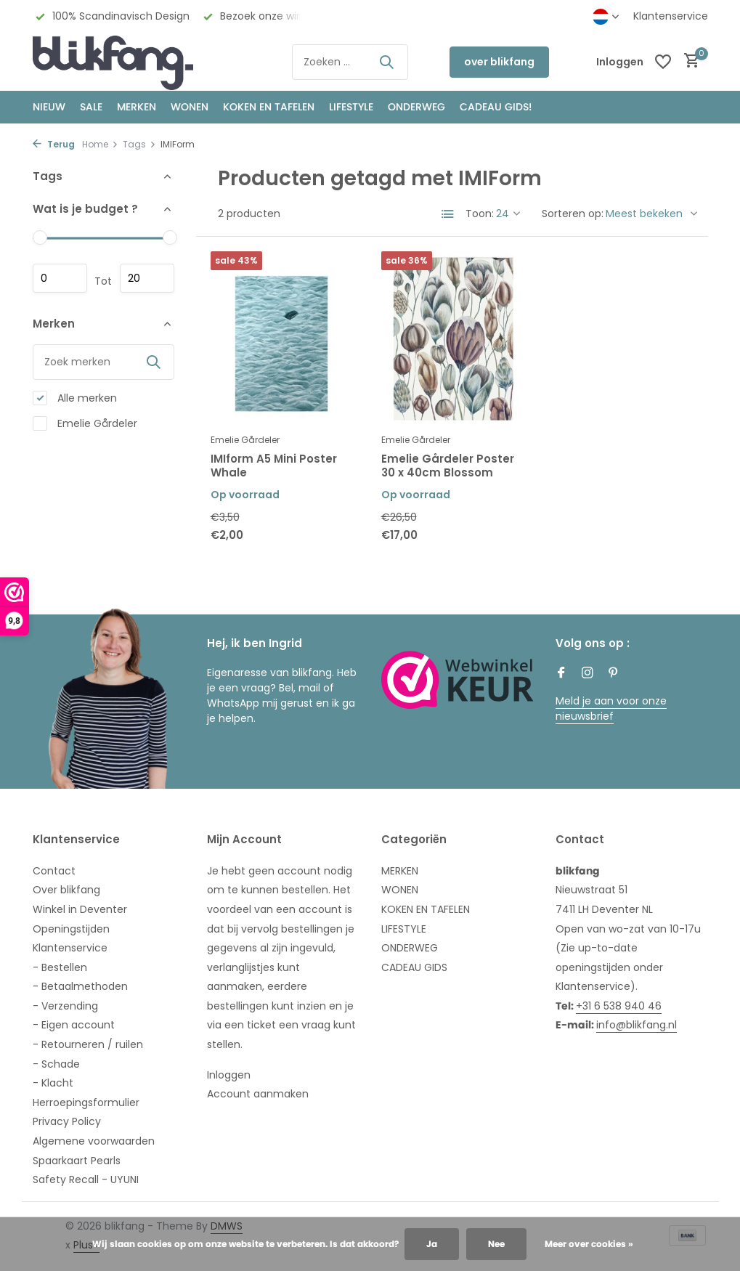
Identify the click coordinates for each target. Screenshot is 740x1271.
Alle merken (75, 398)
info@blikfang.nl (636, 1025)
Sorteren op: (572, 213)
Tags (139, 144)
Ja (431, 1244)
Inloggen (229, 1075)
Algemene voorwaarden (94, 1141)
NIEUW (49, 107)
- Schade (56, 1064)
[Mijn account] (619, 62)
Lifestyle (351, 107)
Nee (496, 1244)
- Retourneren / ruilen (88, 1044)
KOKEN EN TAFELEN (268, 107)
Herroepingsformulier (86, 1102)
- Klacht (53, 1083)
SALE (91, 107)
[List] (448, 214)
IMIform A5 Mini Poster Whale (274, 466)
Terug (54, 144)
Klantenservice (670, 16)
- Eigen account (74, 1025)
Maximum (147, 278)
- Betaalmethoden (80, 986)
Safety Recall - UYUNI (86, 1179)
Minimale (60, 278)
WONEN (189, 107)
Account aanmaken (258, 1094)
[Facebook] (561, 674)
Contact (54, 871)
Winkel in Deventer (80, 909)
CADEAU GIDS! (496, 107)
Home (100, 144)
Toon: (479, 213)
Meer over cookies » (589, 1244)
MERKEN (136, 107)
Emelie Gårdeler (85, 423)
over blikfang (499, 61)
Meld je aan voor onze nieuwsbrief (611, 708)
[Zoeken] (350, 62)
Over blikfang (66, 889)
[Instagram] (587, 674)
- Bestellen (60, 967)
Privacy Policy (67, 1121)
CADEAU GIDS (414, 967)
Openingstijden (71, 929)
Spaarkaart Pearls (77, 1160)
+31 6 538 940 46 (619, 1006)
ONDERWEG (416, 107)
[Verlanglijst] (663, 62)
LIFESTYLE (403, 929)
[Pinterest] (613, 674)
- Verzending (65, 1006)
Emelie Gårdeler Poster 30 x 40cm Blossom (447, 466)
